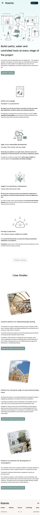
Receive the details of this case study (13, 348)
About (37, 507)
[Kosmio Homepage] (9, 3)
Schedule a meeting (8, 73)
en (21, 511)
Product (3, 507)
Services (20, 507)
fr (18, 511)
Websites (11, 507)
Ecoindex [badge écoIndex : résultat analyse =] (34, 3)
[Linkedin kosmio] (38, 503)
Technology (29, 507)
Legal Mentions (36, 511)
